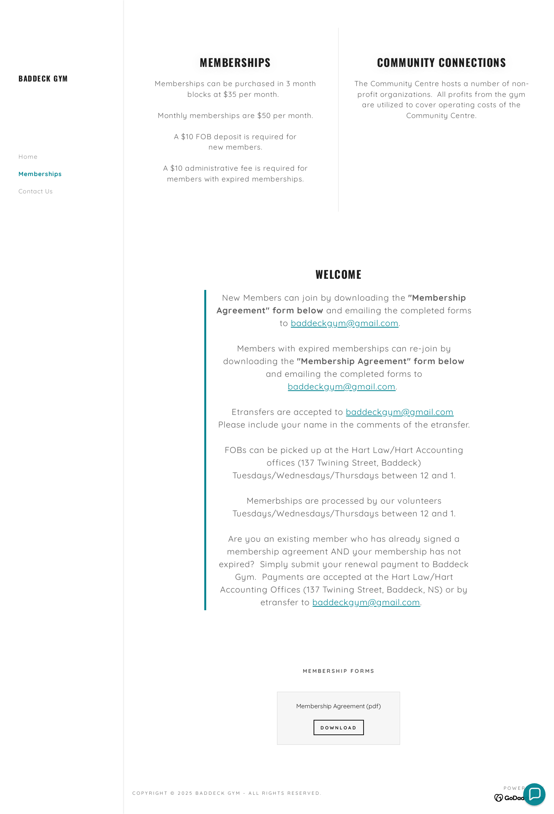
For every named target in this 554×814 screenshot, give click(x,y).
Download (338, 728)
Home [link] (28, 156)
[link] (43, 79)
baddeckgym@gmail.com (345, 323)
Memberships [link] (40, 174)
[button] (534, 794)
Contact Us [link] (35, 191)
